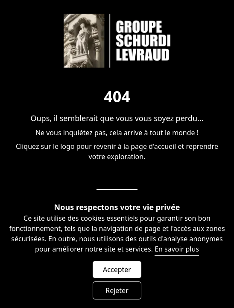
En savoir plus (177, 249)
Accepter (117, 269)
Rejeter (117, 290)
